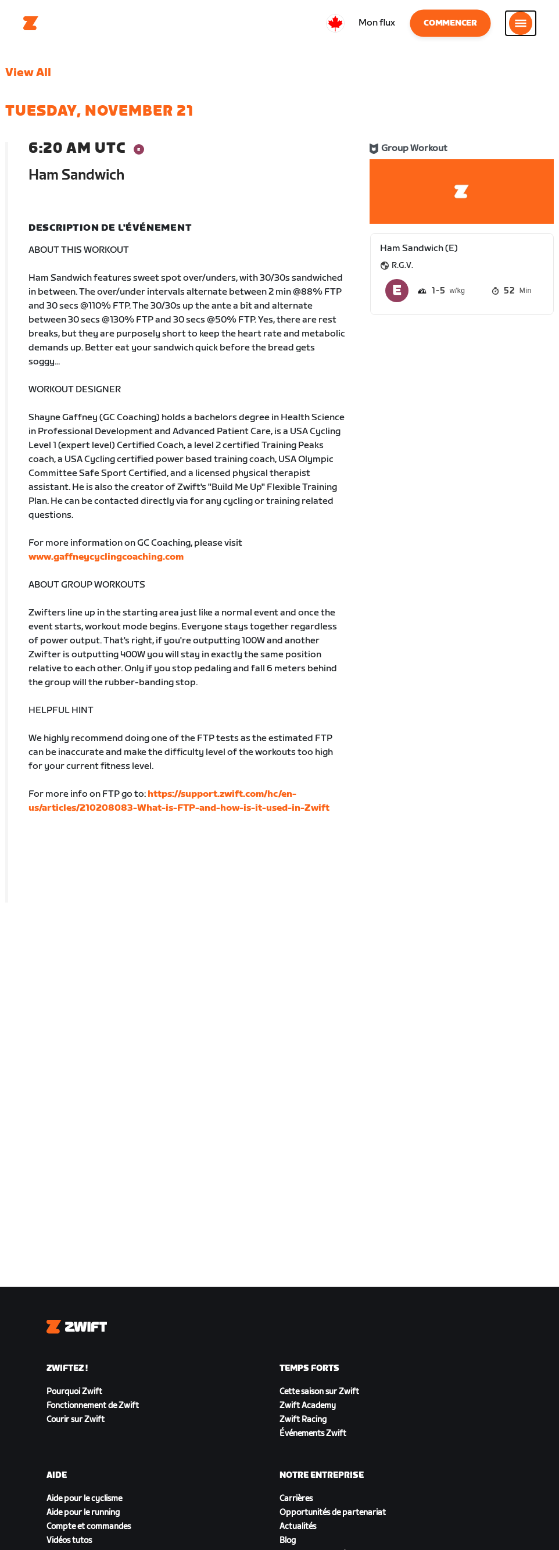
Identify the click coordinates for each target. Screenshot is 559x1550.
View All (28, 73)
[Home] (31, 23)
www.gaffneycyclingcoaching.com (106, 557)
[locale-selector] (335, 23)
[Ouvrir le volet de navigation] (521, 23)
